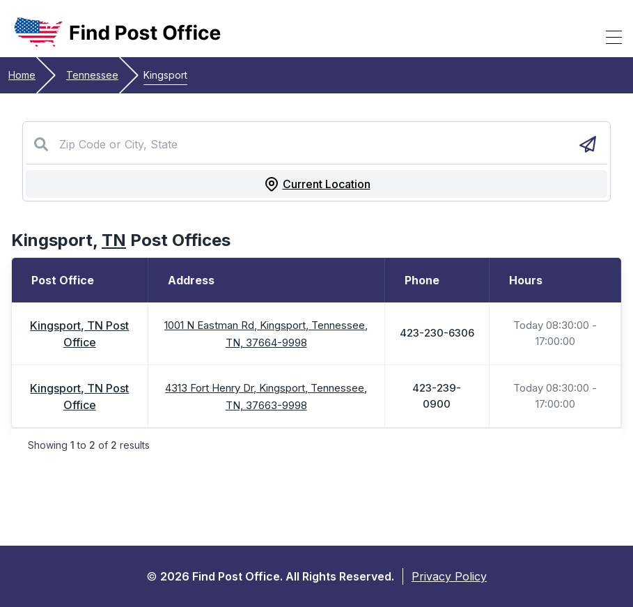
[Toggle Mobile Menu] (614, 37)
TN (114, 240)
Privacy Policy (449, 576)
